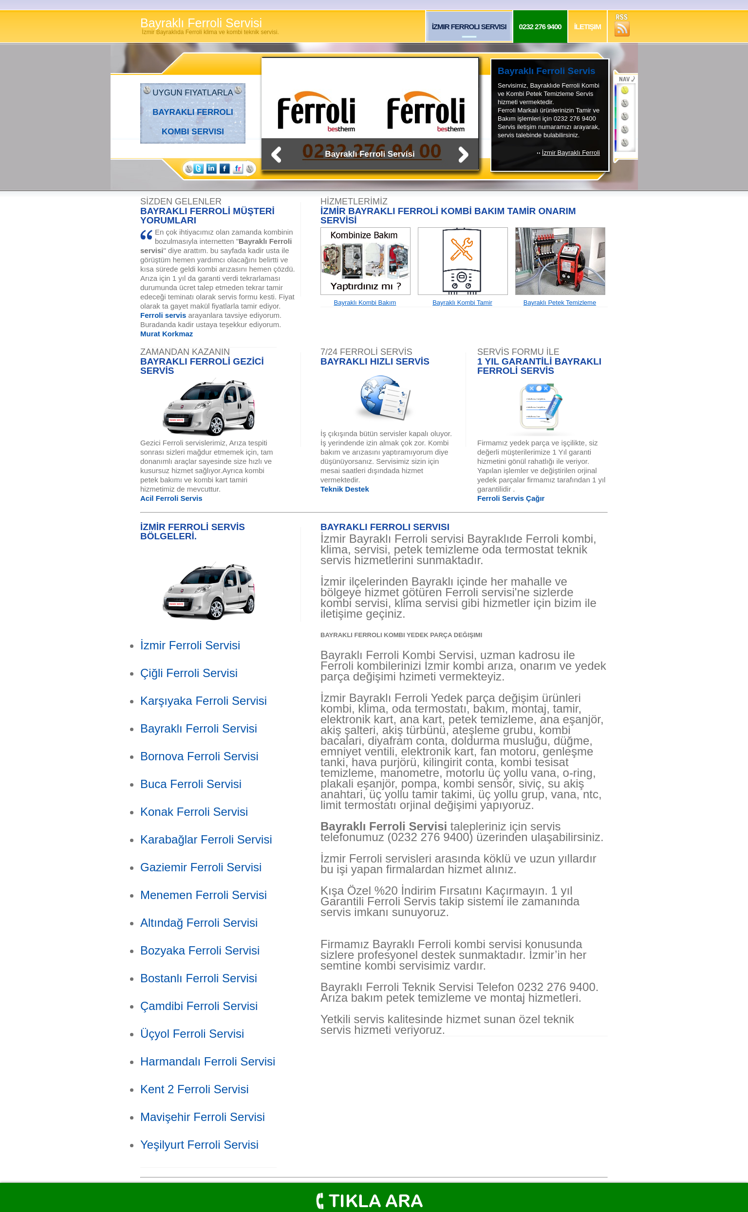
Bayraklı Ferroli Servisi (209, 26)
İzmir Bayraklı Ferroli (571, 152)
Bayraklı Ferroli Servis (547, 71)
